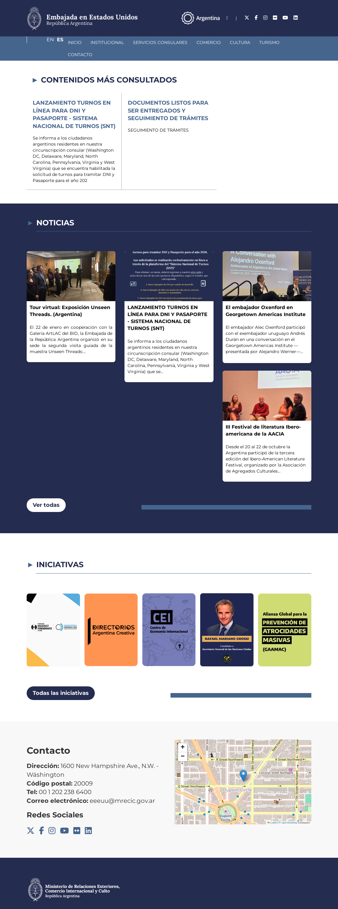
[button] (243, 763)
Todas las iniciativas (61, 681)
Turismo (237, 42)
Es (308, 18)
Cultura (208, 42)
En (296, 18)
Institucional (75, 42)
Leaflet (272, 810)
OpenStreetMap (289, 810)
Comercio (176, 42)
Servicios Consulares (128, 42)
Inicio (42, 42)
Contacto (269, 42)
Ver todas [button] (46, 493)
